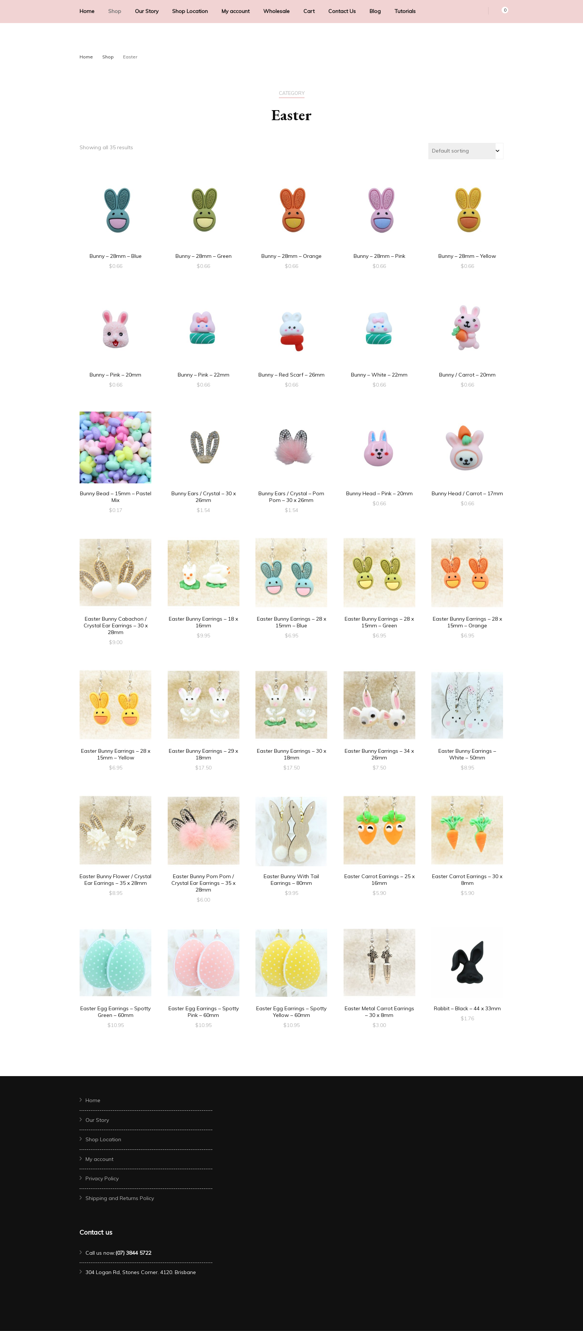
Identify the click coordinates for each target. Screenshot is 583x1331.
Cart (309, 11)
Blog (375, 11)
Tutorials (405, 11)
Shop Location (190, 11)
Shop (114, 11)
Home (87, 11)
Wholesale (276, 11)
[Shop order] (466, 151)
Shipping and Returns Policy (120, 1198)
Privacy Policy (102, 1178)
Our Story (146, 11)
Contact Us (342, 11)
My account (235, 11)
